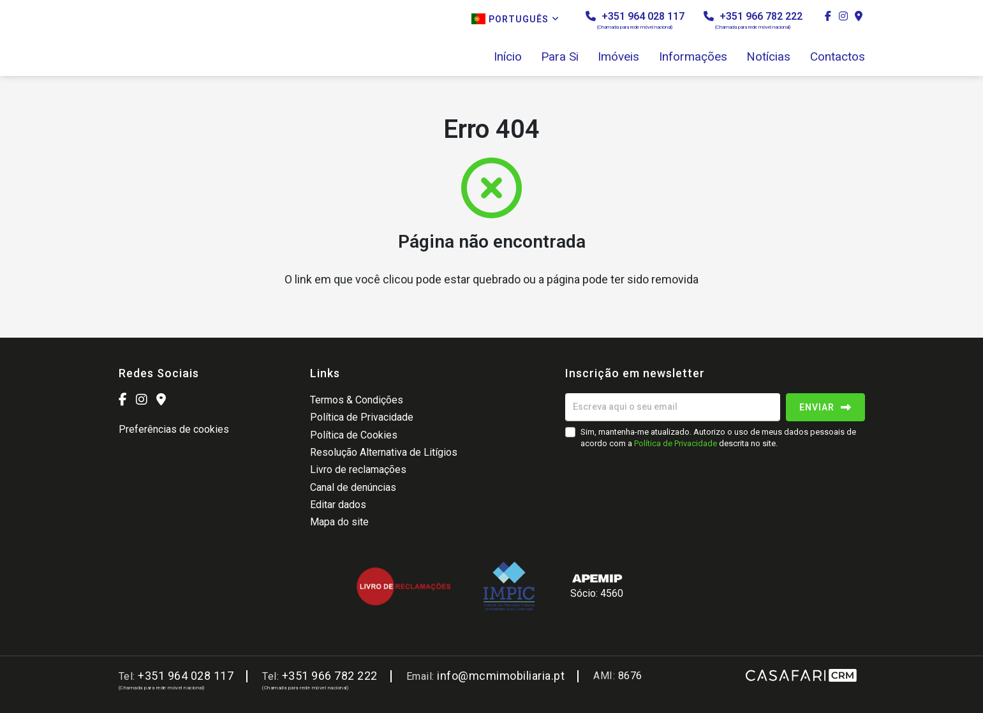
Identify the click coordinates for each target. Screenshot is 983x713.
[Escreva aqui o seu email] (672, 407)
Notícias (768, 57)
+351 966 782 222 (753, 20)
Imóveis (618, 57)
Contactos (837, 57)
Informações (693, 57)
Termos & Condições (356, 400)
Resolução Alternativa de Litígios (383, 452)
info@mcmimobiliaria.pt (501, 675)
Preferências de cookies (174, 429)
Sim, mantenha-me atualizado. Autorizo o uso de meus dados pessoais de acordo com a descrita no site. (718, 437)
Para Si (560, 57)
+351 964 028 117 (635, 20)
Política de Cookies (353, 435)
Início (508, 57)
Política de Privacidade (361, 417)
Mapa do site (339, 522)
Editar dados (338, 505)
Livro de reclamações (358, 469)
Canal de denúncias (353, 487)
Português (515, 18)
